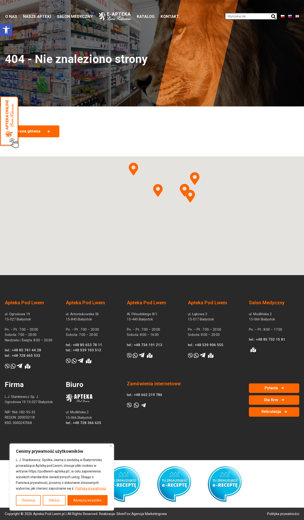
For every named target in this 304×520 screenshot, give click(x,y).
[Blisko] (111, 446)
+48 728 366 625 (87, 423)
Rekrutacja (271, 411)
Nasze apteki (37, 16)
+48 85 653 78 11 (87, 345)
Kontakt (170, 16)
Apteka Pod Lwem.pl (49, 514)
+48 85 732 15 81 (270, 339)
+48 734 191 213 (148, 345)
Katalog (146, 16)
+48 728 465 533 (26, 355)
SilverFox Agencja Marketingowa (141, 514)
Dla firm (271, 400)
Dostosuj (28, 500)
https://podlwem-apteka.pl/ (49, 471)
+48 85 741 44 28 (26, 350)
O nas (11, 16)
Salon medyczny (75, 16)
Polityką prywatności (90, 488)
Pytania (271, 388)
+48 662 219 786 (148, 395)
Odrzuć (54, 500)
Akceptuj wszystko (87, 500)
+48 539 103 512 (87, 350)
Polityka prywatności (283, 514)
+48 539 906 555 (209, 345)
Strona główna (27, 131)
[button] (6, 30)
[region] (62, 477)
